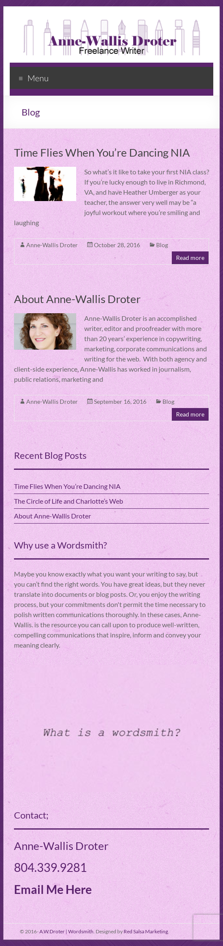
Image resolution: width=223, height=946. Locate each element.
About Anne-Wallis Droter (77, 299)
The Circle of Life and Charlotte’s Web (68, 501)
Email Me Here (53, 889)
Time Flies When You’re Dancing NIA (102, 152)
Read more (190, 257)
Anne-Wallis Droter (52, 244)
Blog (162, 244)
